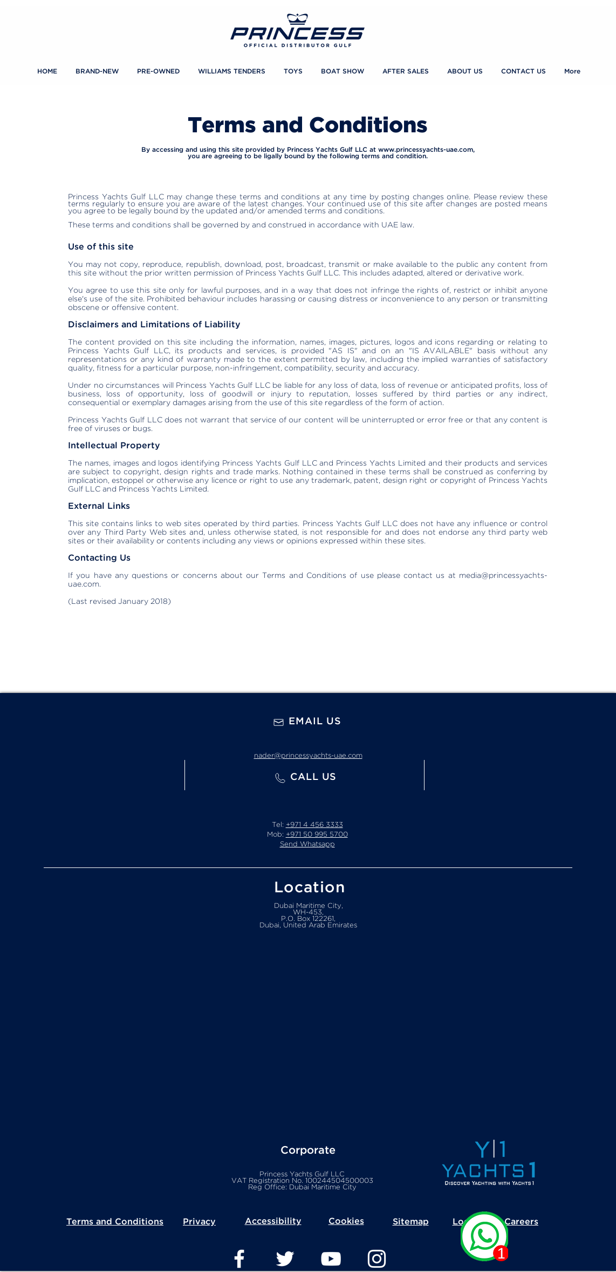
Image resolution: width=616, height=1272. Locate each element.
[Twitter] (285, 1259)
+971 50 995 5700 (317, 835)
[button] (293, 72)
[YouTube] (331, 1259)
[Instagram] (377, 1259)
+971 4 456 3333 (314, 825)
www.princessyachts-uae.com (425, 150)
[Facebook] (239, 1259)
